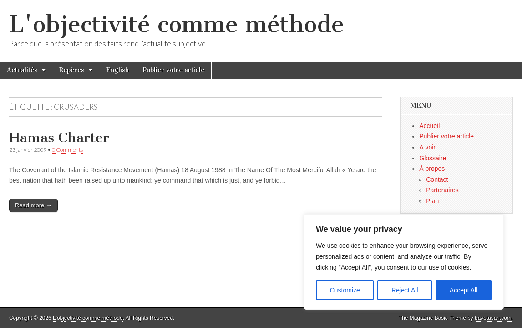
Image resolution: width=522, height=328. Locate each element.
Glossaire (432, 158)
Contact (437, 179)
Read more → (33, 205)
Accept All (463, 290)
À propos (432, 168)
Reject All (404, 290)
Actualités (22, 70)
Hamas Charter (59, 137)
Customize (345, 290)
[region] (404, 262)
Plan (432, 201)
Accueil (429, 125)
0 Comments (67, 149)
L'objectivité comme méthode (176, 24)
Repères (71, 70)
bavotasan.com (493, 318)
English (117, 70)
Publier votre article (173, 70)
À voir (427, 147)
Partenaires (442, 190)
